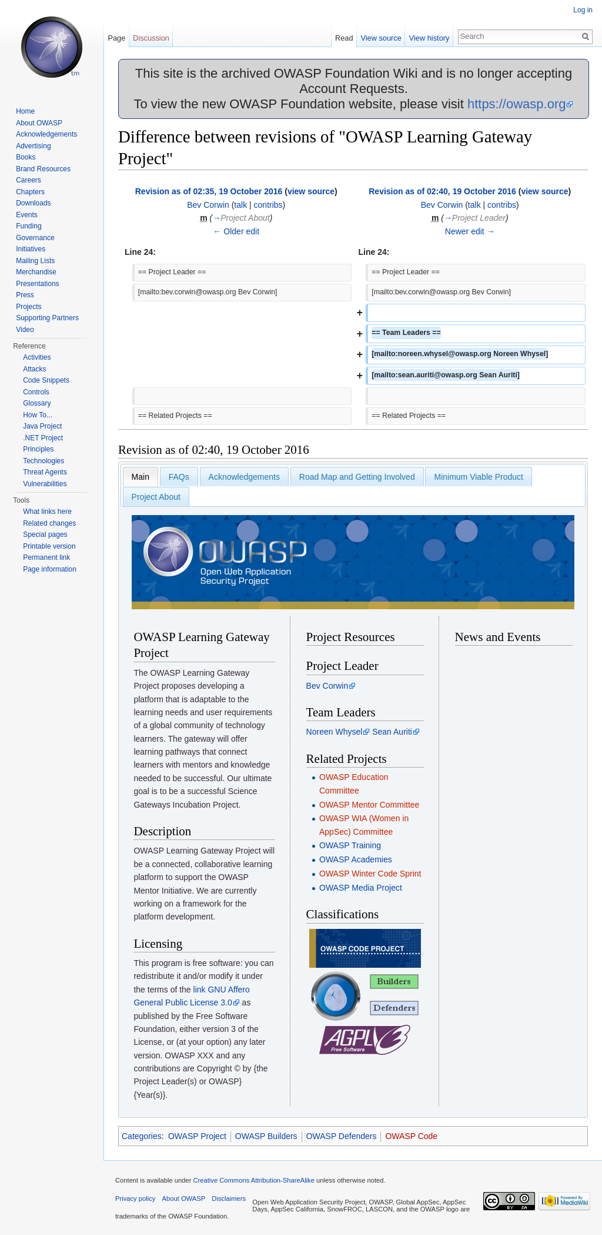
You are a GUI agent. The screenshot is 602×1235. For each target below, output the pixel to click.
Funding (28, 226)
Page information (49, 569)
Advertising (33, 146)
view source (311, 191)
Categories (142, 1136)
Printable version (49, 546)
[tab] (140, 477)
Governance (35, 238)
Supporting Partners (47, 318)
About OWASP (39, 123)
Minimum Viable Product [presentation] (478, 477)
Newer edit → (470, 231)
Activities (37, 357)
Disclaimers (229, 1198)
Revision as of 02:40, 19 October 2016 (442, 191)
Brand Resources (43, 169)
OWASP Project (197, 1136)
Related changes (49, 523)
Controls (36, 392)
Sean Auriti (392, 731)
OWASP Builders (266, 1136)
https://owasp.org (516, 104)
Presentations (37, 284)
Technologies (43, 461)
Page (116, 38)
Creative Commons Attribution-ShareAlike (253, 1180)
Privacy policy (135, 1198)
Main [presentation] (140, 477)
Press (25, 295)
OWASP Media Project (360, 887)
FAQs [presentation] (179, 477)
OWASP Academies (355, 859)
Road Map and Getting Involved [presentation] (357, 477)
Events (27, 215)
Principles (38, 449)
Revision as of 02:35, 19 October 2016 (209, 191)
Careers (28, 180)
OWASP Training (350, 845)
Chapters (30, 192)
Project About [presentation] (156, 497)
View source (380, 38)
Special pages (45, 534)
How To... (37, 415)
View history (429, 38)
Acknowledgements (46, 134)
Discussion (151, 38)
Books (25, 157)
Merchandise (36, 272)
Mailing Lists (35, 261)
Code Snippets (46, 380)
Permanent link (46, 557)
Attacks (34, 369)
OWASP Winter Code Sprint (370, 873)
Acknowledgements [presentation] (244, 477)
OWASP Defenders (341, 1136)
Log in (583, 10)
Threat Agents (45, 472)
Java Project (42, 426)
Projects (28, 307)
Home (25, 111)
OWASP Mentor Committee (369, 804)
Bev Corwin (208, 205)
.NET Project (43, 438)
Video (25, 330)
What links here (47, 511)
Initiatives (30, 249)
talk (240, 205)
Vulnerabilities (44, 484)
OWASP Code (411, 1136)
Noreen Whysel (334, 731)
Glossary (37, 403)
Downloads (33, 203)
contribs (268, 205)
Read (344, 38)
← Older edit (236, 231)
